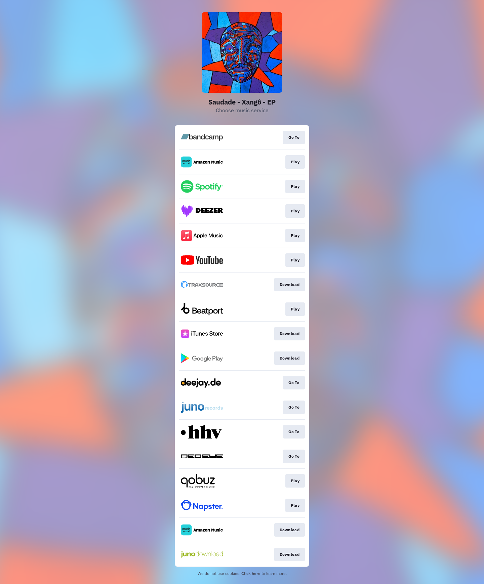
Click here (250, 573)
